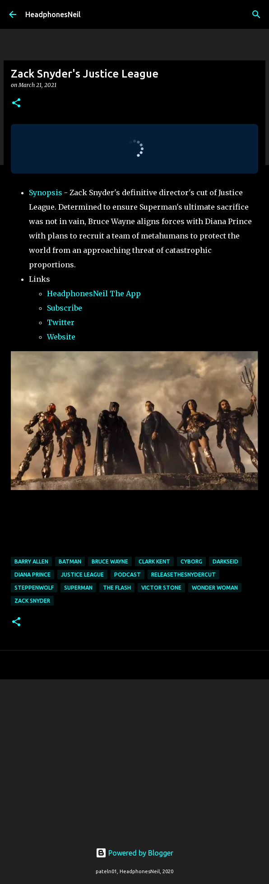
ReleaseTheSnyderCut (183, 574)
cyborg (191, 561)
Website (61, 336)
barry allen (31, 561)
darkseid (225, 561)
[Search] (256, 14)
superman (78, 588)
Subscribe (64, 307)
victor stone (161, 588)
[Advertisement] (134, 756)
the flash (117, 588)
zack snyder (32, 601)
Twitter (60, 322)
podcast (127, 574)
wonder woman (215, 588)
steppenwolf (34, 588)
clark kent (154, 561)
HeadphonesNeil (53, 14)
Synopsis (45, 192)
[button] (16, 103)
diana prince (32, 574)
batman (70, 561)
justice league (82, 574)
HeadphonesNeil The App (94, 293)
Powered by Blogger (134, 853)
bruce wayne (110, 561)
